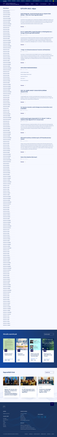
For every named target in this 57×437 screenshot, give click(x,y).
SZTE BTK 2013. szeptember (7, 268)
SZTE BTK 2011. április (6, 321)
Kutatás (37, 3)
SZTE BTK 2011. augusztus (7, 314)
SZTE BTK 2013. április (6, 277)
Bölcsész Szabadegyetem (36, 0)
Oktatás (32, 3)
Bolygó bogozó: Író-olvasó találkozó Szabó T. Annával (48, 355)
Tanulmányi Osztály (23, 418)
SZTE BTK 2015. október (6, 224)
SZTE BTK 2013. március (6, 279)
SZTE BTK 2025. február (6, 36)
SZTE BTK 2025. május (6, 31)
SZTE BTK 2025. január (6, 38)
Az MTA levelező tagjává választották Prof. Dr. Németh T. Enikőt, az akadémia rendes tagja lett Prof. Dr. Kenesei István (36, 119)
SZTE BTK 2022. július (6, 95)
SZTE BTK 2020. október (6, 115)
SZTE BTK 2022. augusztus (7, 93)
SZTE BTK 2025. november (7, 20)
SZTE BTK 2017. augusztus (7, 183)
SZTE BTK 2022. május (6, 99)
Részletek (22, 26)
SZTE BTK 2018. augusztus (7, 161)
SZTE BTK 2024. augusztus (7, 47)
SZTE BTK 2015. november (7, 222)
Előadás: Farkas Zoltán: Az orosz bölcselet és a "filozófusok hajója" (35, 355)
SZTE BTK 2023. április (6, 77)
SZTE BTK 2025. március (6, 34)
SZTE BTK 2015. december (7, 220)
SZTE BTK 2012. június (6, 295)
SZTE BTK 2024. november (7, 42)
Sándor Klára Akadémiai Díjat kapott (29, 157)
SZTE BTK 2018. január (6, 174)
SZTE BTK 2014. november (7, 244)
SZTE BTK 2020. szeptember (7, 117)
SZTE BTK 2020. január (6, 130)
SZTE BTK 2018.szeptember (7, 159)
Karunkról (26, 3)
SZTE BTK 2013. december (7, 262)
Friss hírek (6, 387)
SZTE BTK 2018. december (7, 154)
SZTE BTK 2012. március (6, 301)
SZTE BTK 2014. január (6, 260)
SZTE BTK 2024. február (6, 58)
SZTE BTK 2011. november (7, 308)
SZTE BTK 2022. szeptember (7, 91)
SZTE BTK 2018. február (6, 172)
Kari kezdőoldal (5, 0)
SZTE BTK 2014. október (6, 246)
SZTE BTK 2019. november (7, 134)
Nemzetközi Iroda (22, 417)
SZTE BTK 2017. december (7, 176)
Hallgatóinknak (23, 0)
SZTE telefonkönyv (5, 419)
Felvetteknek (18, 0)
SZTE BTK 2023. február (6, 80)
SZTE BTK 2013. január (6, 282)
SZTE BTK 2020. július (6, 121)
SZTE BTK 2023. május (6, 75)
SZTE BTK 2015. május (6, 233)
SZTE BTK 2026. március (6, 12)
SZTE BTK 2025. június (6, 29)
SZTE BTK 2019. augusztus (7, 139)
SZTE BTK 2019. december (7, 132)
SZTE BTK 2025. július (6, 27)
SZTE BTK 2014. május (6, 253)
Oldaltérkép (4, 426)
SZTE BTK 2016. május (6, 209)
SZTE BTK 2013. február (6, 281)
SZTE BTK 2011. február (6, 325)
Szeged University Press (6, 413)
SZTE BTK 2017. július (6, 185)
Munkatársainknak (28, 0)
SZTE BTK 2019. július (6, 141)
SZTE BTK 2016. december (7, 196)
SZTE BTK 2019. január (6, 152)
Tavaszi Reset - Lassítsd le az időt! (21, 354)
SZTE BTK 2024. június (6, 51)
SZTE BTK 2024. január (6, 60)
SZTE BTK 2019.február (6, 150)
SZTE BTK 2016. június (6, 207)
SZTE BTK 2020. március (6, 126)
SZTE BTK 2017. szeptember (7, 181)
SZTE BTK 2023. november (7, 64)
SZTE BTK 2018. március (6, 170)
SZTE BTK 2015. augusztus (7, 227)
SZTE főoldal (9, 0)
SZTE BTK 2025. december (7, 18)
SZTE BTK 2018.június (6, 165)
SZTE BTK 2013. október (6, 264)
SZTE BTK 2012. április (6, 299)
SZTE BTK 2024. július (6, 49)
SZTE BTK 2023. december (7, 62)
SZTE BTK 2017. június (6, 187)
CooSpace (4, 422)
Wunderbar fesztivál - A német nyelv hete (9, 354)
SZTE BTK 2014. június (6, 251)
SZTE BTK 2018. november (7, 156)
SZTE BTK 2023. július (6, 71)
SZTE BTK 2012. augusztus (7, 292)
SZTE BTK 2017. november (7, 178)
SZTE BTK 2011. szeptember (7, 312)
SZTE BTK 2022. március (6, 102)
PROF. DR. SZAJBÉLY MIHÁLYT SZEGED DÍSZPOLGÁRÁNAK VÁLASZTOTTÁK (34, 91)
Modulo (4, 423)
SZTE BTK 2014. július (6, 249)
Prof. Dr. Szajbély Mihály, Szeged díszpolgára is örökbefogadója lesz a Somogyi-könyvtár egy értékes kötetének (36, 32)
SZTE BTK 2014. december (7, 242)
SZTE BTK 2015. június (6, 231)
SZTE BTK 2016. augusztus (7, 203)
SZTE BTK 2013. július (6, 271)
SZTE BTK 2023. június (6, 73)
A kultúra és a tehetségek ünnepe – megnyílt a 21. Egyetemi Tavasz (45, 391)
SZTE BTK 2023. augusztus (7, 69)
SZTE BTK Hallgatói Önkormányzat (25, 420)
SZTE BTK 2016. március (6, 213)
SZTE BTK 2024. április (6, 55)
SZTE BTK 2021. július (6, 110)
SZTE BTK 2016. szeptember (7, 202)
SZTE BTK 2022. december (7, 84)
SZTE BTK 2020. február (6, 128)
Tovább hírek (47, 372)
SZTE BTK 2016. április (6, 211)
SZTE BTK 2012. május (6, 297)
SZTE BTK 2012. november (7, 286)
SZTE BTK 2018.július (6, 163)
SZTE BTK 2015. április (6, 235)
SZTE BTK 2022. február (6, 104)
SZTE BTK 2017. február (6, 192)
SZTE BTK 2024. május (6, 53)
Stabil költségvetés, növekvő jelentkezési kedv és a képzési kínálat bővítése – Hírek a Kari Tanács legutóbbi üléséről (36, 14)
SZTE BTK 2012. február (6, 303)
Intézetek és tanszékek (23, 413)
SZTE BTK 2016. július (6, 205)
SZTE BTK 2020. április (6, 124)
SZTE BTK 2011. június (6, 317)
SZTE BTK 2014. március (6, 257)
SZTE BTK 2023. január (6, 82)
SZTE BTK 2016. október (6, 200)
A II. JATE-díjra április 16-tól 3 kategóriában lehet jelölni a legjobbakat (28, 391)
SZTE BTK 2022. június (6, 97)
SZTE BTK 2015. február (6, 238)
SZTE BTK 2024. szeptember (7, 45)
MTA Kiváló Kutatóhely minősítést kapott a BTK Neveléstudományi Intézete (36, 138)
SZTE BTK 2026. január (6, 16)
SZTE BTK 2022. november (7, 88)
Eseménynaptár (47, 334)
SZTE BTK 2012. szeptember (7, 290)
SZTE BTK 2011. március (6, 323)
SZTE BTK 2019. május (6, 145)
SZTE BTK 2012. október (6, 288)
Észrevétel (4, 425)
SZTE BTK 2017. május (6, 189)
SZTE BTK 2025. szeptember (7, 23)
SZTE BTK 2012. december (7, 284)
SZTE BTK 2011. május (6, 319)
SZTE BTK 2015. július (6, 229)
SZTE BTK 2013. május (6, 275)
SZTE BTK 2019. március (6, 148)
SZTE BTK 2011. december (7, 306)
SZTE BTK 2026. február (6, 14)
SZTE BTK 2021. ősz (6, 108)
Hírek (49, 3)
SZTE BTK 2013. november (7, 266)
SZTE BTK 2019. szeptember (7, 137)
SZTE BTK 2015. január (6, 240)
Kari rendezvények (43, 3)
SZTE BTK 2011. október (6, 310)
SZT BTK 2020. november (6, 113)
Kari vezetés (22, 414)
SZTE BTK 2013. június (6, 273)
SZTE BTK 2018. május (6, 167)
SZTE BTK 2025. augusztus (7, 25)
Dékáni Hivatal (22, 416)
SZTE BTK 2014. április (6, 255)
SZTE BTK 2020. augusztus (7, 119)
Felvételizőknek (13, 0)
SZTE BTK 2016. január (6, 218)
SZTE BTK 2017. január (6, 194)
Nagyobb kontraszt (53, 1)
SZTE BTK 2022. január (6, 106)
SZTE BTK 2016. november (7, 198)
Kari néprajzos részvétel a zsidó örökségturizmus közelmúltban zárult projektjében (36, 107)
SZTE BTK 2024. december (7, 40)
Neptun (4, 421)
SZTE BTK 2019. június (6, 143)
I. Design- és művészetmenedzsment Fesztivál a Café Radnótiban (35, 49)
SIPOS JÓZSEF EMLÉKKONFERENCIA (29, 67)
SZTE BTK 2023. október (6, 66)
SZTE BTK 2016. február (6, 216)
